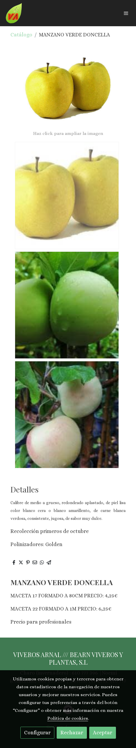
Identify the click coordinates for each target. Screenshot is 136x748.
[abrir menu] (126, 13)
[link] (14, 13)
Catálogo (21, 35)
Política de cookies (67, 718)
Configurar (37, 732)
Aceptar (102, 732)
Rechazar (71, 732)
